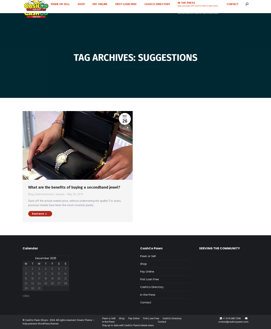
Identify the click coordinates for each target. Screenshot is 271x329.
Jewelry (60, 194)
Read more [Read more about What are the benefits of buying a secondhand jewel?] (39, 213)
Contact (145, 302)
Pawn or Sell (148, 256)
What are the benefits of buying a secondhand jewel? (74, 187)
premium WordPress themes (43, 323)
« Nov (26, 295)
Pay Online (147, 271)
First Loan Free (149, 279)
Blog (30, 194)
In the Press (147, 295)
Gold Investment (44, 194)
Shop (143, 264)
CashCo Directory (152, 287)
